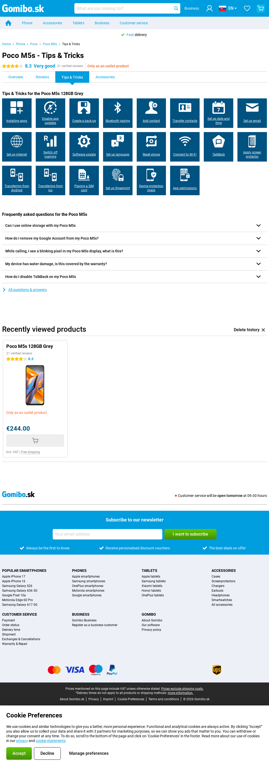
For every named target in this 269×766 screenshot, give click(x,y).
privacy (22, 741)
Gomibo (149, 614)
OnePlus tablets (153, 595)
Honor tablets (151, 590)
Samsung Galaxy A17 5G (19, 605)
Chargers (218, 586)
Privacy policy (151, 630)
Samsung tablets (154, 581)
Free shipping (30, 452)
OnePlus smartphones (87, 586)
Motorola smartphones (88, 590)
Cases (216, 576)
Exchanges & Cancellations (21, 639)
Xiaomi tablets (152, 586)
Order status (10, 625)
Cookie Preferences (130, 699)
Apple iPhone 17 (13, 576)
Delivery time (11, 630)
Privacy (93, 699)
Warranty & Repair (14, 644)
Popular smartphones (24, 570)
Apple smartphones (86, 576)
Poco (34, 44)
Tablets (78, 23)
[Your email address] (107, 534)
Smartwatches (222, 600)
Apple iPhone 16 (13, 581)
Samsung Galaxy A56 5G (19, 590)
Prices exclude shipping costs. (182, 689)
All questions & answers (24, 290)
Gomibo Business (84, 620)
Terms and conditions (163, 699)
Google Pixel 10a (14, 595)
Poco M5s (50, 44)
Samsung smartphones (88, 581)
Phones (79, 570)
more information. (180, 693)
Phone (27, 23)
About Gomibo (152, 620)
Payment (8, 620)
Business (102, 23)
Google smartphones (86, 595)
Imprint (108, 699)
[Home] (8, 23)
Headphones (221, 595)
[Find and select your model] (127, 8)
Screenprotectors (223, 581)
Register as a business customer (94, 625)
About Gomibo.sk (72, 699)
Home (6, 44)
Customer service (134, 23)
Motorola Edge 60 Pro (17, 600)
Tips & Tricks (71, 44)
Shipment (9, 634)
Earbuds (217, 590)
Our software (151, 625)
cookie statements (50, 741)
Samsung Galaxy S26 (17, 586)
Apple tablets (151, 576)
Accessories (52, 23)
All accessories (222, 605)
